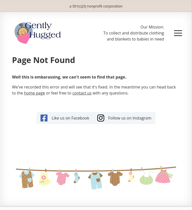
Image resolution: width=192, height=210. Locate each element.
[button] (178, 33)
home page (34, 93)
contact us (82, 93)
